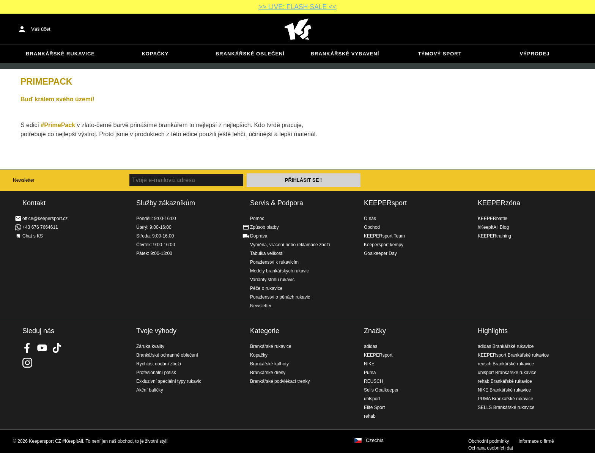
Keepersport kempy (383, 244)
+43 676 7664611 (40, 227)
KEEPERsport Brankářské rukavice (513, 355)
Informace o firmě (536, 441)
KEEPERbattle (492, 218)
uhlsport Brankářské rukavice (507, 372)
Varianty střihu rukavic (272, 279)
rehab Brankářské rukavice (505, 381)
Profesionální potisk (156, 372)
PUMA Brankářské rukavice (505, 398)
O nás (370, 218)
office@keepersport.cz (45, 218)
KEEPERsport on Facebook (27, 348)
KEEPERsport (385, 203)
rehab (370, 416)
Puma (370, 372)
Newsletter (24, 180)
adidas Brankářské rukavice (506, 346)
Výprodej (535, 54)
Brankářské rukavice (60, 54)
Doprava (258, 236)
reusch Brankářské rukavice (506, 363)
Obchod (372, 227)
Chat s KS (32, 236)
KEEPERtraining (494, 236)
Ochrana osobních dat (490, 448)
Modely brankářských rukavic (279, 271)
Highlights (493, 331)
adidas (370, 346)
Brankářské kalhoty (269, 363)
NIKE (369, 363)
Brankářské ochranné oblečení (167, 355)
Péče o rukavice (266, 288)
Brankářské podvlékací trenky (280, 381)
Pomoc (257, 218)
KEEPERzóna (499, 203)
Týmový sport (439, 54)
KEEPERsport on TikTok (57, 348)
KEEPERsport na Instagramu (27, 363)
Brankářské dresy (267, 372)
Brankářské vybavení (345, 54)
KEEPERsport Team (384, 236)
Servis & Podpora (276, 203)
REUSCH (373, 381)
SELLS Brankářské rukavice (506, 407)
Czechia (375, 440)
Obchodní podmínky (488, 441)
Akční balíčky (149, 390)
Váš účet (40, 29)
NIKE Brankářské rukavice (504, 390)
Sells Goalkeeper (381, 390)
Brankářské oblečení (250, 54)
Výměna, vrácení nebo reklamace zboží (290, 244)
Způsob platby (264, 227)
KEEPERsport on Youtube (42, 348)
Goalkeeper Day (380, 253)
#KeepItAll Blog (493, 227)
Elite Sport (374, 407)
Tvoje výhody (156, 331)
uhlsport (372, 398)
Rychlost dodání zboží (158, 363)
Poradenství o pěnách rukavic (280, 297)
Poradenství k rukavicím (274, 262)
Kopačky (155, 54)
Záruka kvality (150, 346)
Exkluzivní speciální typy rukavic (168, 381)
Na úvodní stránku (297, 29)
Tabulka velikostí (266, 253)
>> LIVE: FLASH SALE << (297, 7)
